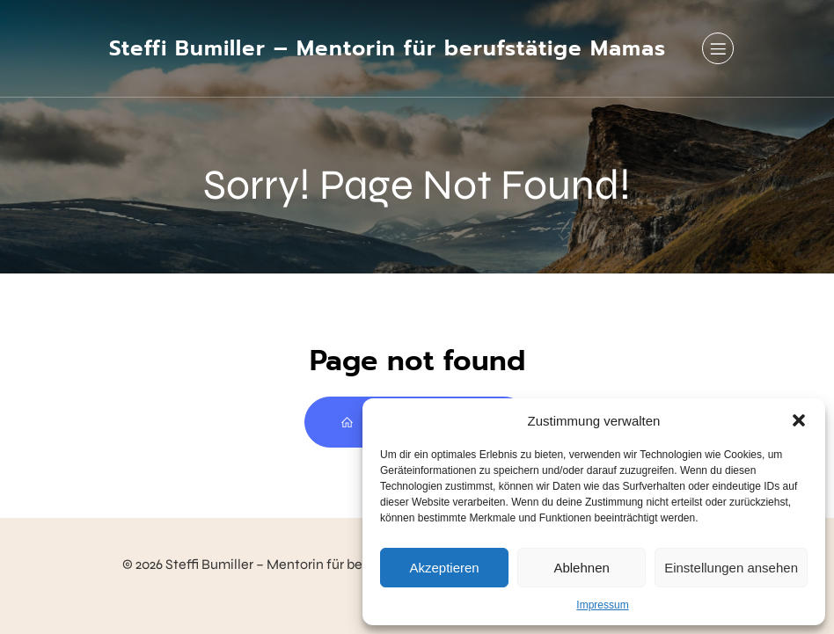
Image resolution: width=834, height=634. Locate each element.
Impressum (602, 605)
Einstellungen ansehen (731, 567)
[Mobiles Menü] (718, 48)
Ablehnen (581, 567)
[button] (799, 420)
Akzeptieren (444, 567)
